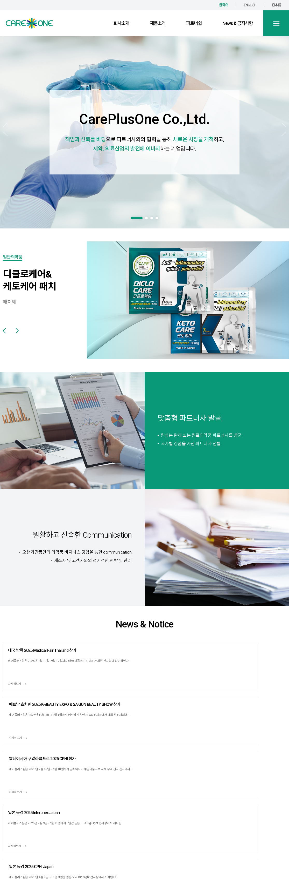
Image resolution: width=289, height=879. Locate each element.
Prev (10, 134)
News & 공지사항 (237, 23)
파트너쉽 (194, 23)
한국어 (223, 5)
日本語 (276, 5)
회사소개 (121, 23)
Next (278, 134)
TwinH (198, 863)
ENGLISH (250, 5)
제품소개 (157, 23)
